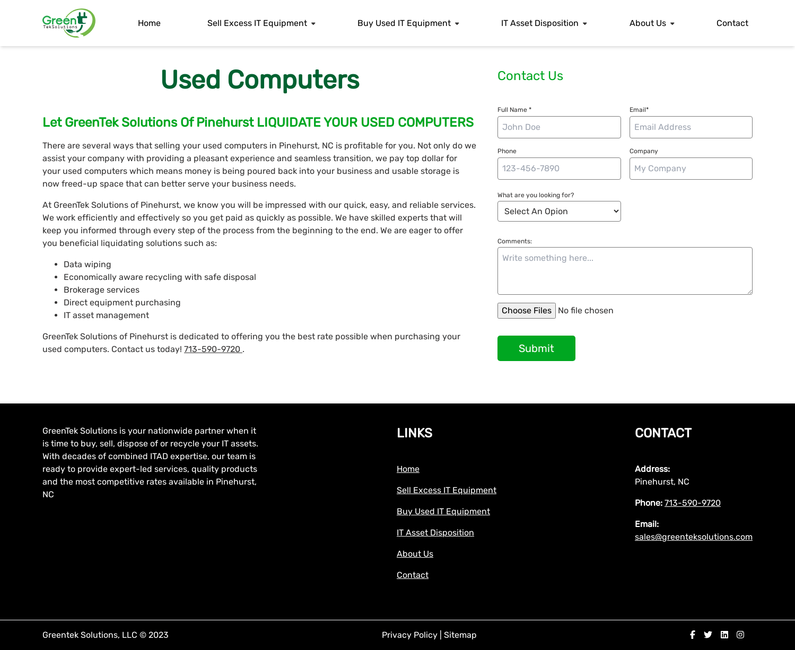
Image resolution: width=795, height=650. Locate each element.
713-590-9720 (213, 349)
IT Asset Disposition (540, 23)
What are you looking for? (535, 195)
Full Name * (514, 109)
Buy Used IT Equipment (404, 23)
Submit (536, 348)
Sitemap (460, 635)
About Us (648, 23)
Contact (732, 23)
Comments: (514, 241)
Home (149, 23)
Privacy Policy (411, 635)
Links (414, 433)
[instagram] (740, 635)
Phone (507, 151)
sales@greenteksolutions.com (694, 537)
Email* (639, 109)
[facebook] (692, 635)
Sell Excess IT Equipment (257, 23)
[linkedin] (724, 635)
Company (644, 151)
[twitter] (708, 635)
